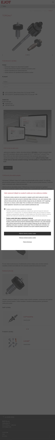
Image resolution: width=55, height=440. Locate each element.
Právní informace (27, 242)
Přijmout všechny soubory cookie (27, 233)
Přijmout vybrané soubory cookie (27, 237)
